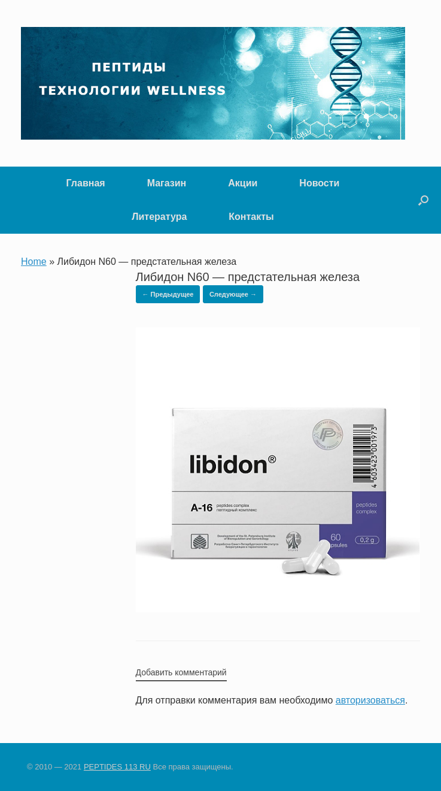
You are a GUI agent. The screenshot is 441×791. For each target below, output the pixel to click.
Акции (242, 183)
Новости (319, 183)
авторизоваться (370, 700)
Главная (85, 183)
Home (34, 261)
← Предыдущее (168, 294)
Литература (159, 217)
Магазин (167, 183)
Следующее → (233, 294)
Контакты (251, 217)
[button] (423, 200)
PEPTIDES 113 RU (117, 766)
